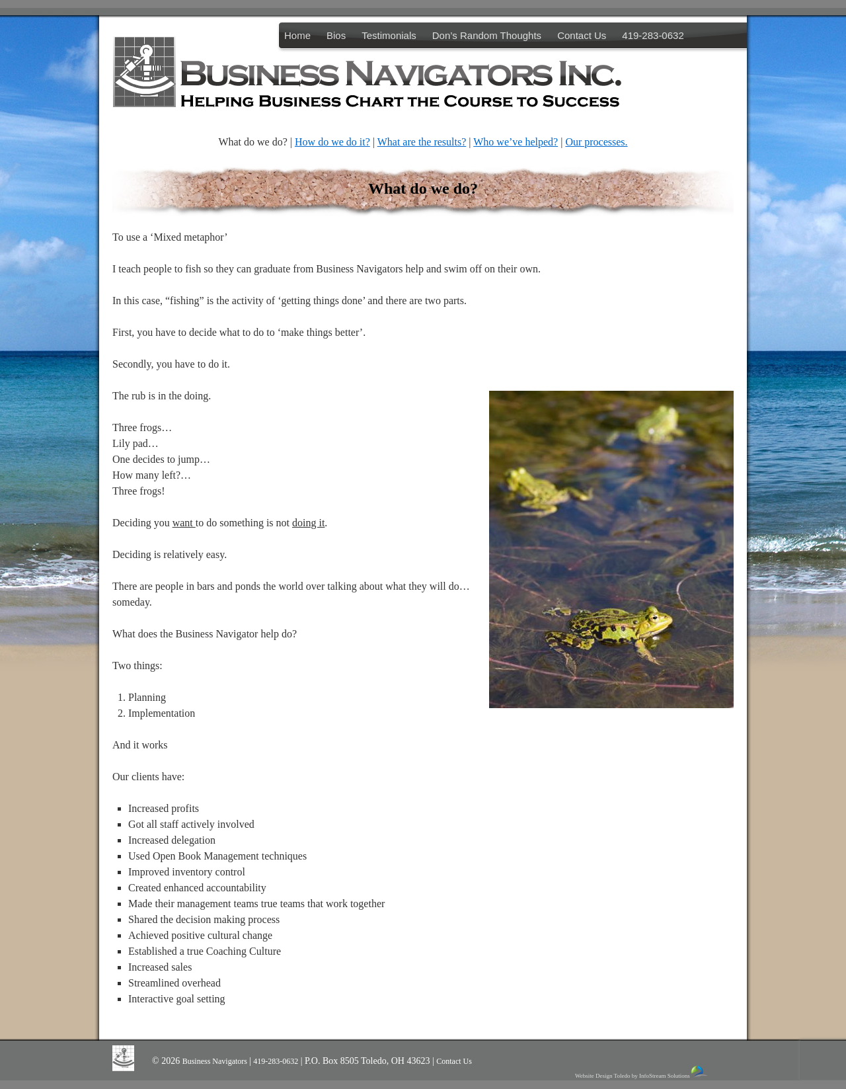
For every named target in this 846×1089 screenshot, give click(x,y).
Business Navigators (215, 1061)
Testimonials (389, 35)
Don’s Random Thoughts (486, 35)
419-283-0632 (652, 35)
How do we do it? (332, 141)
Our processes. (596, 141)
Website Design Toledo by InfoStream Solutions (642, 1072)
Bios (336, 35)
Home (297, 35)
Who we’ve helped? (515, 141)
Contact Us (581, 35)
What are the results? (422, 141)
